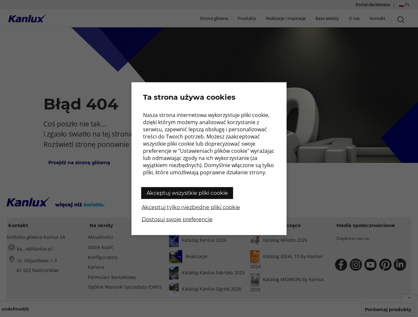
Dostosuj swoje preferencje (177, 219)
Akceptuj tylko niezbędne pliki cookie (191, 207)
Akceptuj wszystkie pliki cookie (187, 193)
